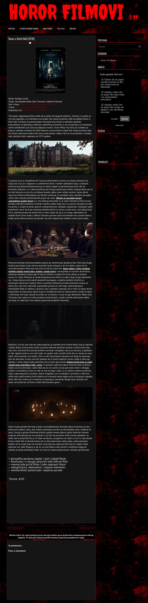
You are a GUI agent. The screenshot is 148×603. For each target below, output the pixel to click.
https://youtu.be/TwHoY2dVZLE (30, 107)
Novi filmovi (47, 28)
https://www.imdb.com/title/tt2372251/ (38, 104)
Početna (11, 28)
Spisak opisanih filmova (29, 28)
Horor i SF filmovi (108, 60)
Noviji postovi (15, 527)
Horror (34, 43)
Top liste (61, 28)
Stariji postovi (87, 527)
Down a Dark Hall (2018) (21, 38)
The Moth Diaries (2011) (34, 110)
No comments (46, 43)
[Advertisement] (50, 501)
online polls (119, 125)
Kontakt (73, 28)
